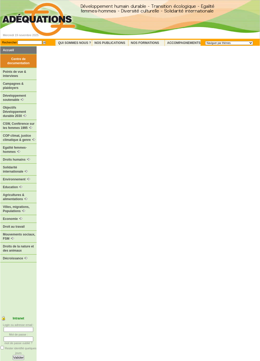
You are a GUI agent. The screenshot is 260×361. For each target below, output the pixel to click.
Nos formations (145, 43)
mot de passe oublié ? (18, 343)
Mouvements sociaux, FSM (19, 236)
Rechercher (9, 42)
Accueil (8, 50)
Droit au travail (14, 226)
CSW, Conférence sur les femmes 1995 (19, 126)
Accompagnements (184, 43)
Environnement (16, 179)
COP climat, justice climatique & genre (19, 138)
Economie (12, 219)
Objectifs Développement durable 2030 (14, 112)
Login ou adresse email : (18, 324)
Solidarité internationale (15, 169)
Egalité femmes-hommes (15, 150)
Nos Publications (109, 43)
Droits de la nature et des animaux (18, 248)
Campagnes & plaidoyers (13, 86)
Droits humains (16, 159)
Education (12, 187)
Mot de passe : (18, 334)
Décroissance (15, 258)
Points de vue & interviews (14, 74)
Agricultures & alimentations (15, 197)
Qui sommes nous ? (74, 43)
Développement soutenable (14, 98)
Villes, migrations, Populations (16, 209)
